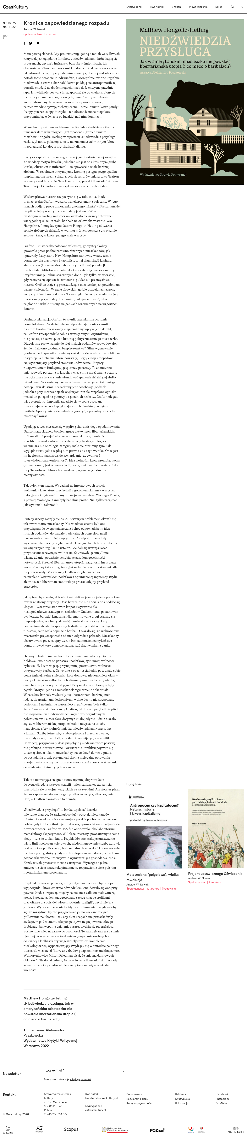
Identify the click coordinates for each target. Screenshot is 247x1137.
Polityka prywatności (139, 1103)
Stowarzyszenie (198, 6)
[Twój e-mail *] (81, 1071)
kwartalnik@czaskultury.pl (101, 1098)
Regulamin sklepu (137, 1098)
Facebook (222, 1094)
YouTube (222, 1103)
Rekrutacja (182, 1103)
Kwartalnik (157, 6)
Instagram (223, 1098)
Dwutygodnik (134, 6)
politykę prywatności (80, 1079)
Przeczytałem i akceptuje (67, 1079)
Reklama (180, 1094)
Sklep (218, 6)
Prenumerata (134, 1094)
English (176, 6)
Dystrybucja (182, 1098)
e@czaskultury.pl (95, 1110)
